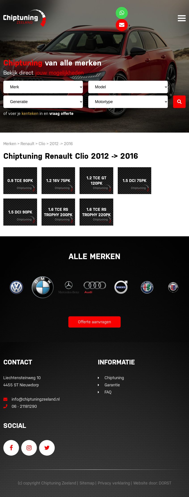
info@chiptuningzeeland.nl (31, 398)
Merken (9, 143)
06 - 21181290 (20, 405)
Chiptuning (114, 376)
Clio (42, 143)
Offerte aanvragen (94, 320)
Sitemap (87, 482)
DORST (165, 482)
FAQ (108, 391)
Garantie (112, 383)
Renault (27, 143)
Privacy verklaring (114, 482)
